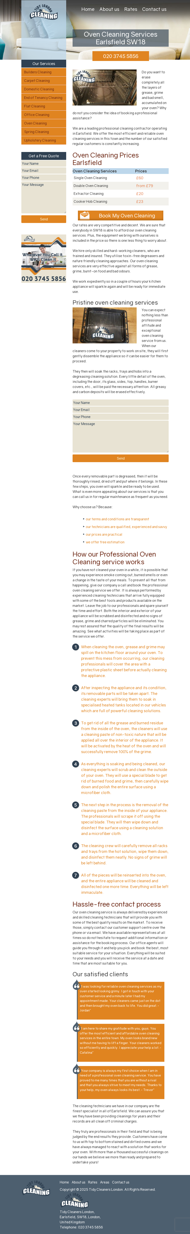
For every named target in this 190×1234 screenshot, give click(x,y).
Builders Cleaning (37, 72)
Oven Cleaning (35, 123)
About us (109, 9)
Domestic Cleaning (39, 89)
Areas (104, 1182)
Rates (130, 9)
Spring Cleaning (36, 132)
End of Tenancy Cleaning (43, 97)
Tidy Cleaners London (106, 1189)
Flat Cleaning (34, 106)
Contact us (154, 9)
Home (88, 9)
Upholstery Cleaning (40, 140)
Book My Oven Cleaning (127, 215)
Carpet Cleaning (37, 80)
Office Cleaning (36, 115)
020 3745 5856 (120, 56)
